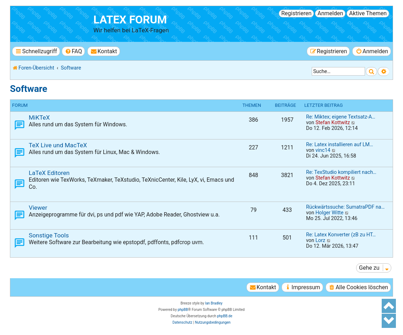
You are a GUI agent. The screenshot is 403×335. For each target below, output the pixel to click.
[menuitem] (73, 51)
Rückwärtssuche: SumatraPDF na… (345, 207)
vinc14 (322, 150)
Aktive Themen (368, 13)
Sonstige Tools (49, 235)
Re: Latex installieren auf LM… (339, 144)
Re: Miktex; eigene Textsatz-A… (340, 117)
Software (28, 88)
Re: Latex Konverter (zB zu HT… (341, 234)
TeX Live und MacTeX (58, 145)
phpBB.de (224, 316)
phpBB (183, 310)
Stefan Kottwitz (332, 122)
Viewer (38, 207)
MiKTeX (39, 117)
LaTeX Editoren (49, 172)
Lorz (320, 240)
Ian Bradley (213, 303)
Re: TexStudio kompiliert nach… (341, 172)
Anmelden (330, 13)
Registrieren (296, 13)
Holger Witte (329, 212)
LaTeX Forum (130, 19)
